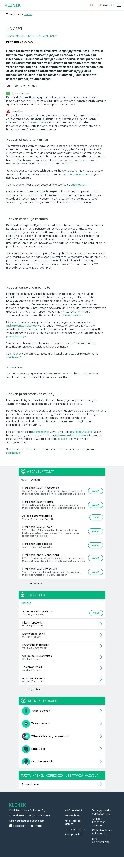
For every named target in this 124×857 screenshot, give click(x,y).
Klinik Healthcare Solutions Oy (102, 832)
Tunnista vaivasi (36, 711)
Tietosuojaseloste (75, 829)
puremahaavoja (16, 336)
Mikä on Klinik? (73, 810)
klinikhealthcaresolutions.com (26, 820)
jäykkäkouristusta (81, 431)
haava (28, 14)
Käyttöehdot (72, 815)
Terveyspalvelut (36, 724)
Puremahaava (77, 174)
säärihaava (78, 184)
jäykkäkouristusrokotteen (22, 325)
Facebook (17, 825)
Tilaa (96, 517)
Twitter (36, 825)
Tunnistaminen (15, 36)
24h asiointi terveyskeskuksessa (46, 736)
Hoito (31, 36)
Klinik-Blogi (33, 749)
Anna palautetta (74, 834)
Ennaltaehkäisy (47, 36)
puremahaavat (38, 122)
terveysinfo (13, 14)
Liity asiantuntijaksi (38, 762)
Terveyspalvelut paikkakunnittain (102, 812)
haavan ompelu (71, 315)
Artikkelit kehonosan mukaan (98, 822)
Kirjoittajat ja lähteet (72, 822)
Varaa (95, 490)
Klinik (13, 5)
